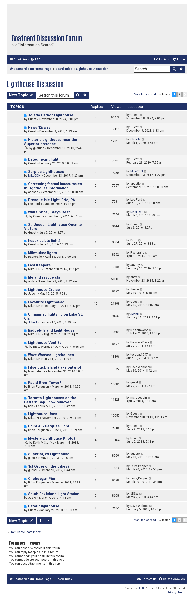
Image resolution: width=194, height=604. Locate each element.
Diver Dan (136, 212)
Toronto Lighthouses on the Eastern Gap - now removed (50, 400)
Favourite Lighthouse (46, 302)
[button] (184, 94)
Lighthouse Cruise (44, 290)
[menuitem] (35, 59)
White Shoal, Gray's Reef (49, 212)
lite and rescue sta (44, 277)
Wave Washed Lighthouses (51, 355)
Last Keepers (39, 265)
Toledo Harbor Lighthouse (50, 115)
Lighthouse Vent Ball (45, 343)
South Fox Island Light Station (53, 494)
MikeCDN (34, 175)
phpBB (142, 588)
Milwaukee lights (42, 253)
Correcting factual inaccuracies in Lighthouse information (53, 186)
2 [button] (179, 94)
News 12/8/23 (39, 127)
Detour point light (43, 159)
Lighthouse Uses (42, 414)
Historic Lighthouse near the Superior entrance (50, 142)
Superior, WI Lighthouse (48, 454)
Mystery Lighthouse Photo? (51, 439)
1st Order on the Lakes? (48, 466)
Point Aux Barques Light (48, 426)
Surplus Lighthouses (46, 172)
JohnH (32, 322)
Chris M (135, 139)
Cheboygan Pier (42, 479)
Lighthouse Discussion (35, 83)
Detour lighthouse (43, 506)
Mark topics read (145, 94)
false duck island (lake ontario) (54, 367)
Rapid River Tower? (44, 383)
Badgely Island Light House (51, 330)
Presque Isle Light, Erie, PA (51, 200)
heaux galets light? (44, 241)
